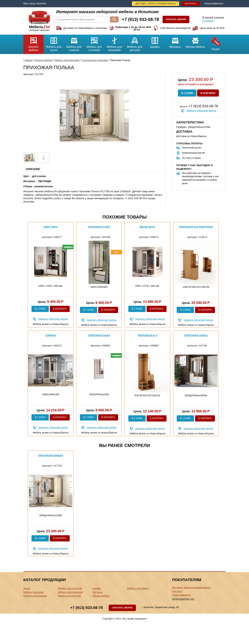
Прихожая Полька (50, 455)
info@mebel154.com (183, 599)
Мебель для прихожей (114, 43)
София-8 (50, 335)
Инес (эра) (51, 226)
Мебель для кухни (54, 43)
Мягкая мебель (195, 41)
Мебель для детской (134, 43)
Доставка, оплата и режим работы (155, 3)
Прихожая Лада (99, 335)
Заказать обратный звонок (201, 110)
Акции (215, 43)
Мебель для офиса (138, 588)
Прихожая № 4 (147, 335)
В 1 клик (187, 93)
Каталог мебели (33, 43)
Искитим (41, 3)
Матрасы (175, 41)
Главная (28, 60)
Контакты (190, 3)
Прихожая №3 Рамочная (196, 226)
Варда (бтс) (147, 226)
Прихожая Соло (99, 226)
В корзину (208, 93)
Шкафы (155, 41)
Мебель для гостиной (94, 43)
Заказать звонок (176, 19)
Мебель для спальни (74, 43)
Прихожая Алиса (196, 335)
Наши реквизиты (213, 3)
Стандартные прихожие (95, 60)
